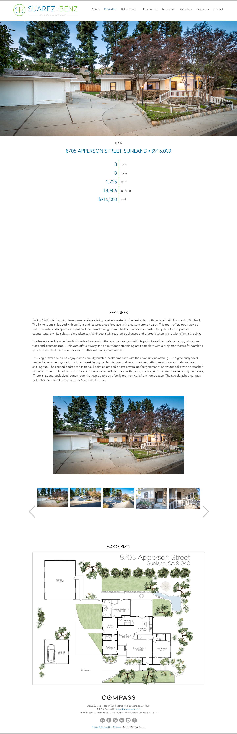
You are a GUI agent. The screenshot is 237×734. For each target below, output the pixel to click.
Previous (31, 511)
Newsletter (168, 9)
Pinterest (115, 720)
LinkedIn (121, 720)
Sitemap (117, 727)
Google (102, 720)
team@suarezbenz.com (128, 709)
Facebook (108, 720)
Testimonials (150, 9)
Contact (218, 9)
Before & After (129, 9)
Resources (203, 9)
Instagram (128, 720)
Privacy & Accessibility (101, 727)
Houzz (134, 720)
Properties (110, 9)
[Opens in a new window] (118, 698)
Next (206, 511)
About (95, 9)
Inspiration (186, 9)
